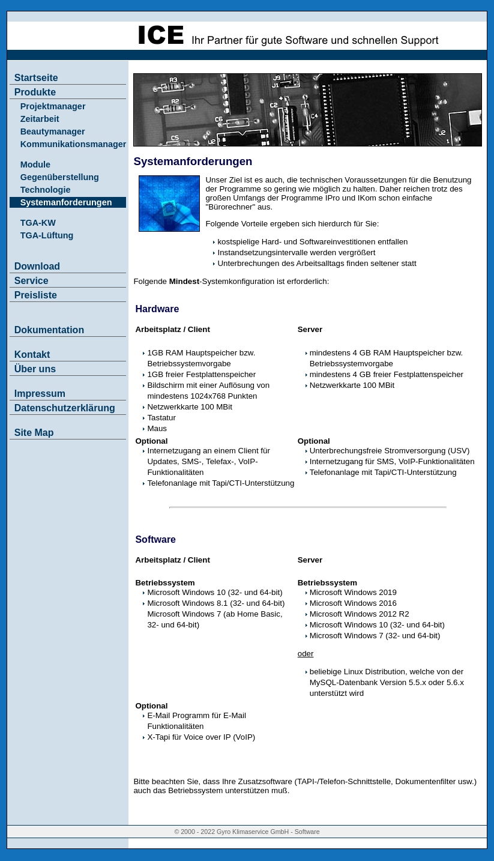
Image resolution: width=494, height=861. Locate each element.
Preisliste (35, 295)
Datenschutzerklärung (64, 408)
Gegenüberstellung (59, 177)
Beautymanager (52, 131)
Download (37, 266)
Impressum (39, 393)
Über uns (35, 369)
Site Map (34, 432)
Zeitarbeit (39, 119)
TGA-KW (38, 223)
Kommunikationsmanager (73, 144)
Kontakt (32, 354)
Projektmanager (53, 106)
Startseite (36, 78)
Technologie (45, 190)
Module (35, 164)
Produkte (35, 92)
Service (31, 281)
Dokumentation (49, 330)
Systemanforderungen (66, 202)
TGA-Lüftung (47, 235)
